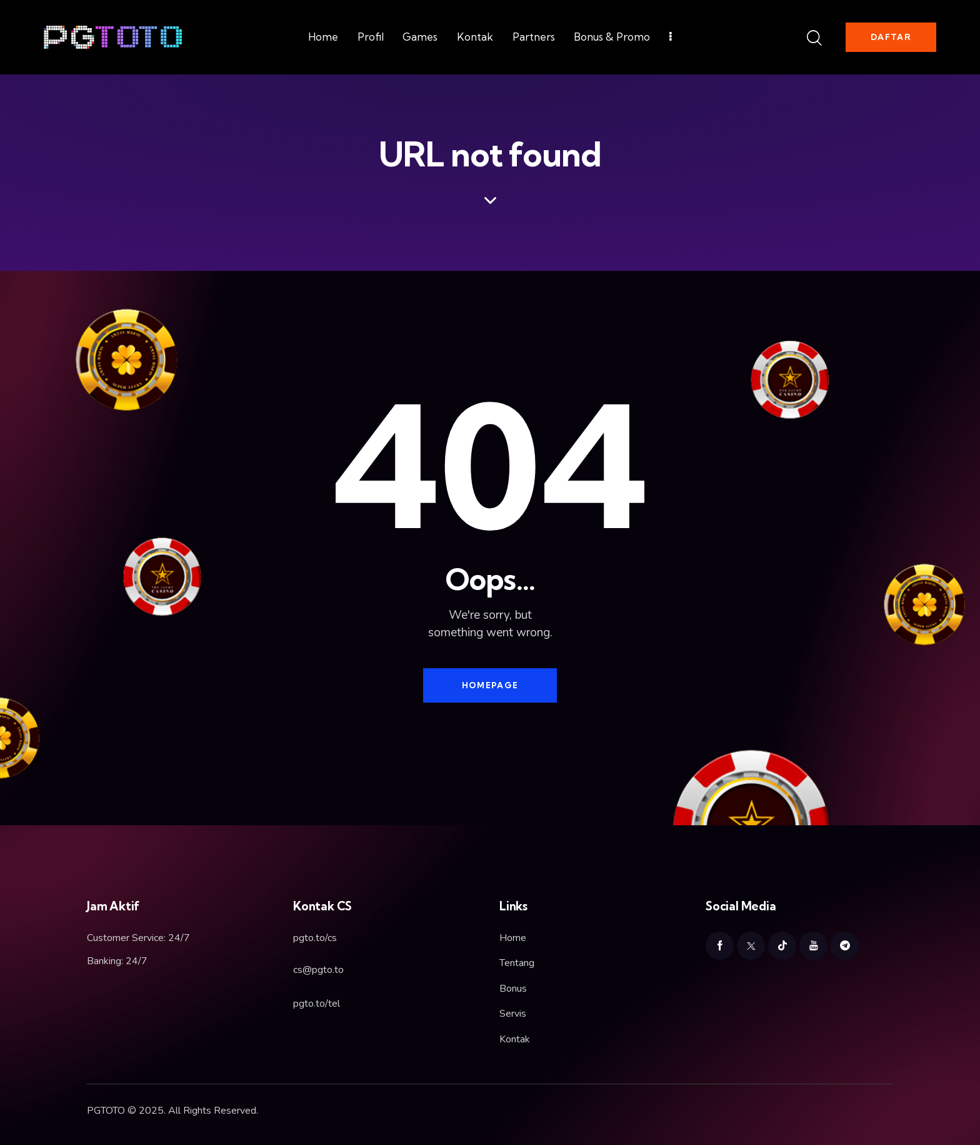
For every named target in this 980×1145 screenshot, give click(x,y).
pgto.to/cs (315, 938)
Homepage (490, 685)
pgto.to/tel (316, 1003)
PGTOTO (106, 1110)
